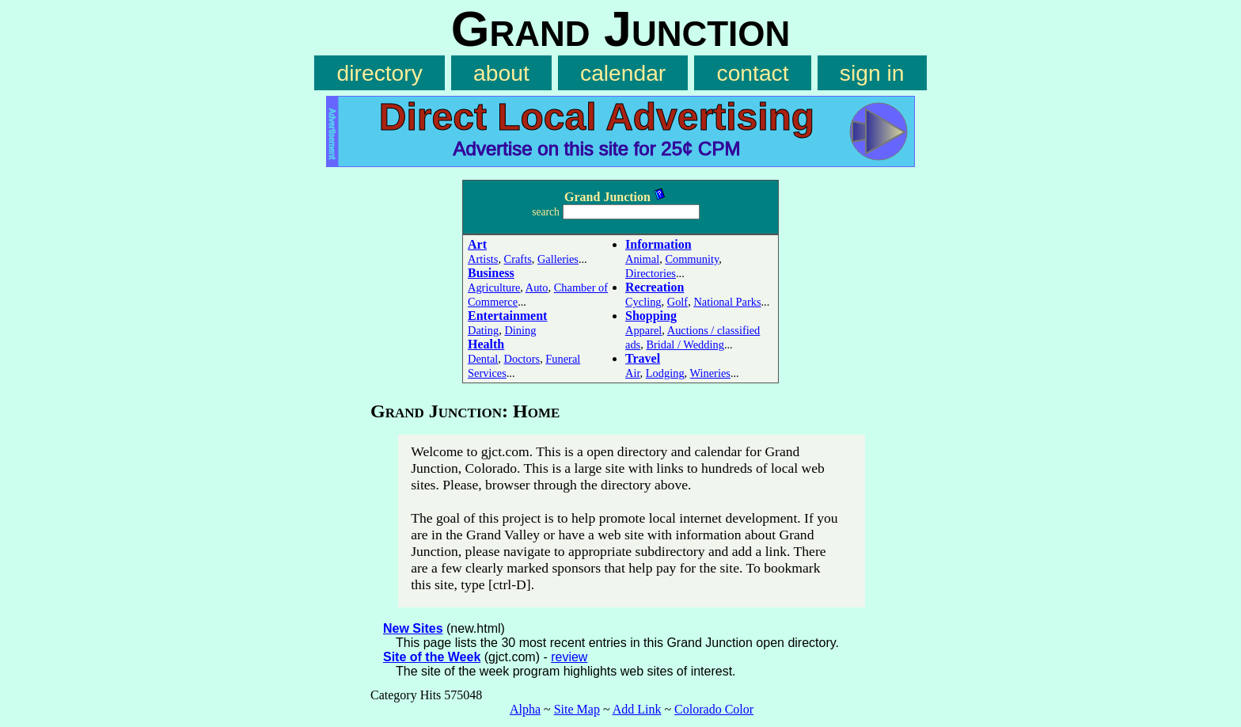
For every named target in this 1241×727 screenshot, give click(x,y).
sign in (872, 73)
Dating (483, 330)
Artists (483, 259)
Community (692, 259)
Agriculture (494, 287)
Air (632, 373)
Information (658, 244)
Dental (483, 358)
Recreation (654, 287)
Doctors (522, 358)
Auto (537, 287)
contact (753, 73)
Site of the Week (431, 657)
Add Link (637, 709)
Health (486, 344)
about (501, 73)
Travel (642, 358)
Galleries (558, 259)
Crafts (518, 259)
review (569, 657)
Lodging (665, 373)
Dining (520, 330)
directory (380, 73)
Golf (677, 301)
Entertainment (507, 315)
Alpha (525, 709)
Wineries (710, 373)
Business (491, 273)
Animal (642, 259)
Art (477, 244)
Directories (650, 273)
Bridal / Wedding (685, 344)
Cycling (643, 301)
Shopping (651, 315)
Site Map (577, 709)
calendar (623, 73)
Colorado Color (713, 709)
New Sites (413, 628)
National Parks (727, 301)
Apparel (643, 330)
